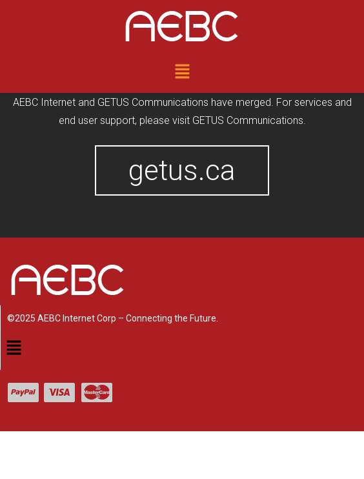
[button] (182, 72)
